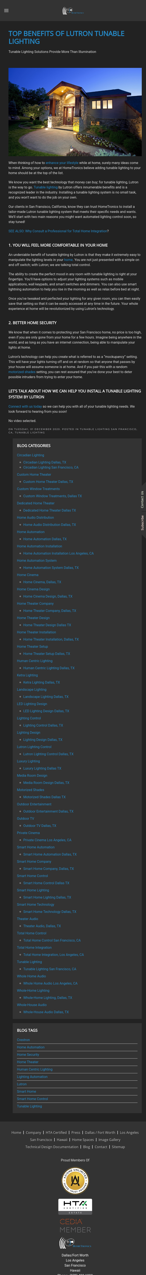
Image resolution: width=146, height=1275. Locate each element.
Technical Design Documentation (51, 1147)
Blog (86, 1147)
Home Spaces (83, 1139)
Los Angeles (129, 1132)
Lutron (22, 1084)
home (68, 260)
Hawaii (62, 1139)
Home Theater (27, 1062)
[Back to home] (73, 10)
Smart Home (26, 1092)
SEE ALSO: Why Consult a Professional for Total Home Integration (57, 231)
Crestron (23, 1040)
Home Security (28, 1055)
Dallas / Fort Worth (100, 1132)
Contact (101, 1147)
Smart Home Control (32, 1099)
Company (33, 1132)
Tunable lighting (46, 187)
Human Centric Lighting (35, 1069)
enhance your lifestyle (62, 163)
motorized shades (22, 372)
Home (16, 1132)
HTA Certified (56, 1132)
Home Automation (30, 1047)
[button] (6, 10)
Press (75, 1132)
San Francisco (41, 1139)
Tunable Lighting (30, 432)
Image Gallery (109, 1139)
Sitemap (118, 1147)
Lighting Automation (32, 1077)
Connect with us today (25, 406)
